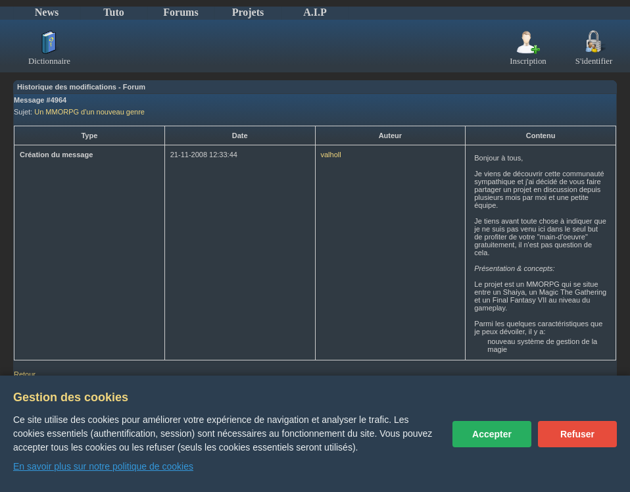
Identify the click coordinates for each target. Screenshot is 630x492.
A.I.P (315, 12)
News (47, 12)
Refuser (577, 434)
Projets (248, 12)
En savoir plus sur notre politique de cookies (103, 466)
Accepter (492, 434)
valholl (331, 155)
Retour (25, 374)
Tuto (113, 12)
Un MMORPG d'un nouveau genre (89, 112)
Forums (180, 12)
